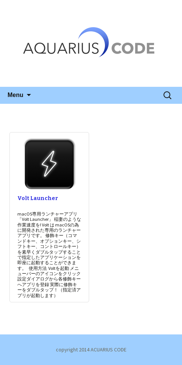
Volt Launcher (37, 198)
